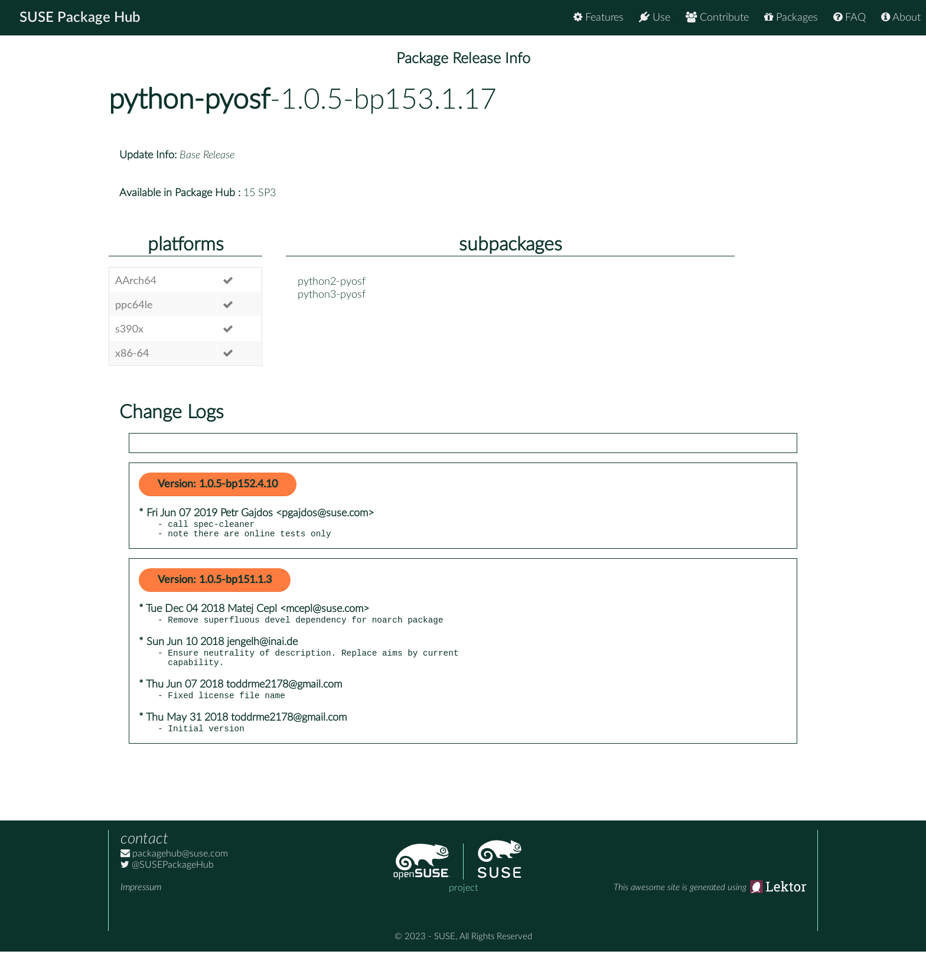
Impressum (140, 899)
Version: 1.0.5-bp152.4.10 (218, 484)
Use (654, 17)
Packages (791, 17)
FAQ (849, 17)
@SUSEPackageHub (167, 877)
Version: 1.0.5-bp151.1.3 (215, 583)
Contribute (717, 17)
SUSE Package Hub (80, 18)
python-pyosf (189, 100)
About (901, 17)
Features (598, 17)
